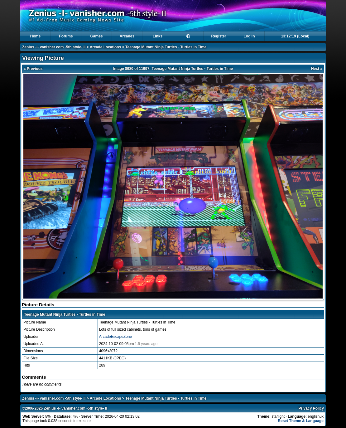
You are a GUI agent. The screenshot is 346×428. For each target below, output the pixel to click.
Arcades (127, 36)
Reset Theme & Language (301, 421)
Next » (316, 68)
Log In (249, 36)
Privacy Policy (311, 408)
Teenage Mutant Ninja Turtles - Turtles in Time (165, 47)
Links (157, 36)
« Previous (33, 68)
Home (35, 36)
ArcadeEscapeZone (115, 336)
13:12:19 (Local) (295, 36)
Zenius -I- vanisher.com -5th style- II (53, 47)
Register (218, 36)
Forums (66, 36)
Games (96, 36)
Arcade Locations (105, 47)
